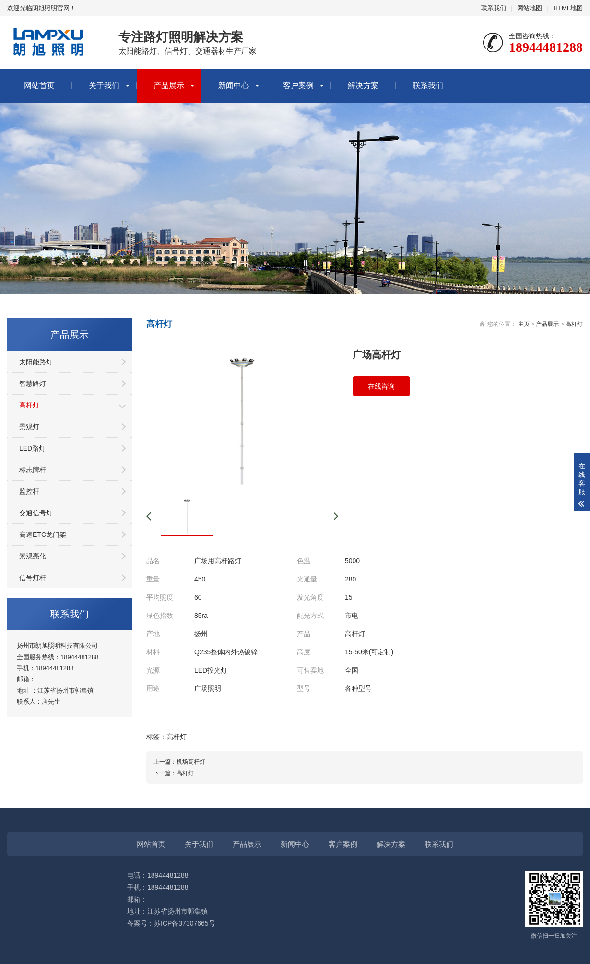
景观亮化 (32, 556)
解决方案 (363, 85)
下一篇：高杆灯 (173, 773)
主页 (524, 324)
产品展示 (168, 85)
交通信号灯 (36, 513)
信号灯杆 (32, 577)
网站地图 (529, 8)
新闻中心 (233, 85)
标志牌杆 (32, 470)
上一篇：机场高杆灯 (179, 761)
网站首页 (39, 85)
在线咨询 (381, 386)
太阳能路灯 (36, 362)
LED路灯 (32, 448)
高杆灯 (29, 405)
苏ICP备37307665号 (184, 923)
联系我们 (493, 8)
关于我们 (104, 85)
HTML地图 (568, 8)
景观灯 (29, 426)
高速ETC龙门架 (42, 534)
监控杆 (29, 491)
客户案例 (298, 85)
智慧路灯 (32, 383)
